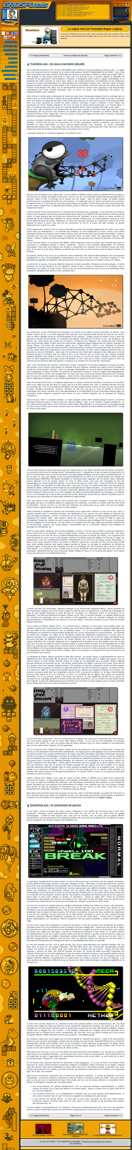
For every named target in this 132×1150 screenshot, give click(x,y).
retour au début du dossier (76, 55)
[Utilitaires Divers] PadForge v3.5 (76, 16)
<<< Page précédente (39, 55)
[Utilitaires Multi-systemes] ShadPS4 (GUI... (79, 14)
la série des (66, 944)
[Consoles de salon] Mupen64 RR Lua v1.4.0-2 (80, 12)
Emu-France (95, 3)
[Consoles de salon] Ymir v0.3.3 (76, 5)
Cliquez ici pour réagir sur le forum (97, 1141)
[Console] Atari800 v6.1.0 (74, 10)
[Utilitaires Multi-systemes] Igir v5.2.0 (77, 9)
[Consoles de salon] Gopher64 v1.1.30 (78, 7)
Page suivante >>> (113, 55)
